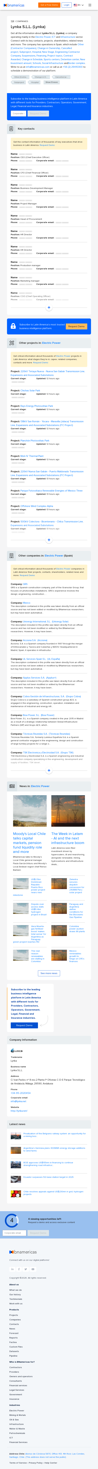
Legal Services (16, 1390)
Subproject (25, 52)
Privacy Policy (36, 1463)
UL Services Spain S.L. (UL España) (41, 659)
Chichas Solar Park (30, 390)
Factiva (13, 1342)
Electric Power (43, 37)
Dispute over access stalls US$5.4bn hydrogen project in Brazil (39, 909)
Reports (13, 1338)
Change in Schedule (32, 59)
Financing (41, 55)
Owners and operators (21, 1376)
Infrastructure (68, 37)
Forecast (14, 1333)
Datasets (14, 1351)
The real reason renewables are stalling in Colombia (37, 956)
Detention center (70, 59)
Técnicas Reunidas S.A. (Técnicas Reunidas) (46, 734)
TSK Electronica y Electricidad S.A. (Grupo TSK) (48, 752)
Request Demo (38, 113)
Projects (13, 1315)
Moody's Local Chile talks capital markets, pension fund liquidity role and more (29, 843)
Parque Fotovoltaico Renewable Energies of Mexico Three (52, 490)
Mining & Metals (17, 1415)
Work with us (15, 1304)
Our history (15, 1295)
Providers (14, 1372)
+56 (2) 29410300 (73, 67)
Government (15, 1395)
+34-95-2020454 (21, 1093)
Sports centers (52, 59)
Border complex (76, 63)
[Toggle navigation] (90, 4)
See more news (49, 973)
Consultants (15, 1381)
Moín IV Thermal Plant (32, 456)
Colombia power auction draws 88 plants (77, 929)
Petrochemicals (17, 1433)
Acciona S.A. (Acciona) (35, 640)
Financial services (18, 1385)
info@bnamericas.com (37, 67)
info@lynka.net (18, 1101)
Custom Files (16, 1347)
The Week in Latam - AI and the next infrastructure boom (67, 838)
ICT (54, 37)
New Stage (48, 52)
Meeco (26, 603)
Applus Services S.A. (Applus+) (39, 677)
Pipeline (13, 1356)
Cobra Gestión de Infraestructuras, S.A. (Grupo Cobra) (52, 696)
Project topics (54, 55)
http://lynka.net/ (19, 1111)
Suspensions (28, 55)
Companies (15, 1320)
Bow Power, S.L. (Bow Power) (38, 715)
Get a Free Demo (49, 5)
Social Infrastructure (52, 63)
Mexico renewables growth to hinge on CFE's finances (76, 956)
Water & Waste (17, 1429)
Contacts (14, 1324)
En (77, 5)
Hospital (36, 52)
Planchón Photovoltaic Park (35, 440)
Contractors (15, 1367)
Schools (37, 63)
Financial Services (18, 1442)
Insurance (14, 1399)
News (12, 1329)
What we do (15, 1290)
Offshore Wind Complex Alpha (37, 506)
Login (66, 5)
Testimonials (15, 1299)
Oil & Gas (14, 1420)
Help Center (50, 1463)
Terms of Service (18, 1463)
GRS (25, 584)
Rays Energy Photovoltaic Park (37, 406)
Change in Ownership (48, 48)
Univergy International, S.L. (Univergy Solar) (45, 621)
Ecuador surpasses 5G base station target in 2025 (48, 1177)
